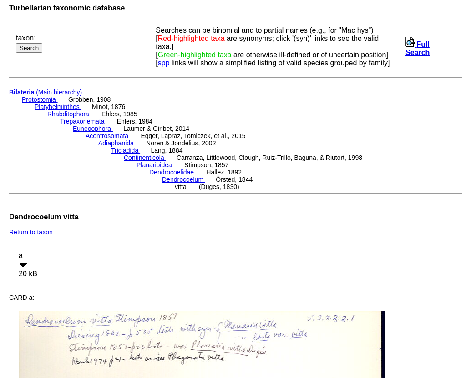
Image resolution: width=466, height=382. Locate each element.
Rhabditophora (69, 114)
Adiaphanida (117, 143)
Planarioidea (155, 165)
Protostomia (40, 99)
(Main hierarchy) (45, 92)
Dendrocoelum (183, 179)
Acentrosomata (108, 135)
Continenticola (145, 157)
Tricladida (125, 150)
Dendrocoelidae (172, 172)
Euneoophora (93, 128)
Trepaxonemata (83, 121)
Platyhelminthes (58, 106)
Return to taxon (31, 232)
